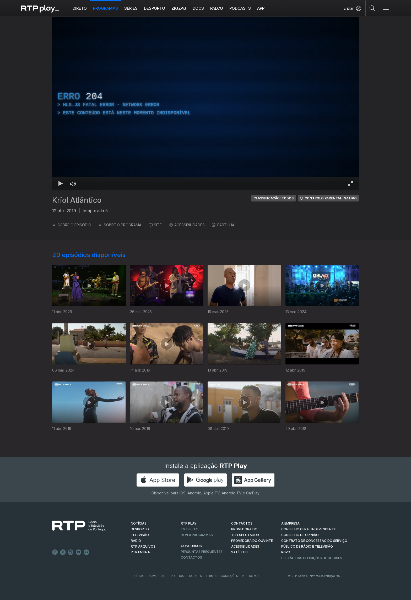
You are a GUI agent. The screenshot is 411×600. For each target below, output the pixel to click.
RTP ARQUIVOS (143, 546)
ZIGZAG (178, 8)
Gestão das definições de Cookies (311, 558)
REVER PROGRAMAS (197, 535)
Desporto (154, 8)
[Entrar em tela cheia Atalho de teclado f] (350, 183)
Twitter (63, 552)
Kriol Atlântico (76, 200)
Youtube (79, 552)
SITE (155, 225)
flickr (86, 552)
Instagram (71, 552)
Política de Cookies (186, 575)
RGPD (285, 552)
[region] (205, 103)
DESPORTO (140, 529)
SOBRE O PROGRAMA (120, 225)
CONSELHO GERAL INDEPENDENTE (308, 529)
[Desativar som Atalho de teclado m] (73, 183)
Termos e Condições (222, 575)
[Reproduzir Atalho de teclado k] (60, 183)
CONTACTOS (241, 523)
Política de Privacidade (149, 575)
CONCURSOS (191, 546)
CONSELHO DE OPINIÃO (300, 535)
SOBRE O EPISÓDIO (71, 225)
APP (260, 8)
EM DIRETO (189, 529)
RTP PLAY (189, 523)
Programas (105, 8)
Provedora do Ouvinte (252, 541)
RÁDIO (136, 541)
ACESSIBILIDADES (187, 225)
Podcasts (240, 8)
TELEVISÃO (140, 535)
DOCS (198, 8)
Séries (131, 8)
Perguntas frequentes (202, 552)
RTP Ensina (140, 552)
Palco (216, 8)
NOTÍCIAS (139, 523)
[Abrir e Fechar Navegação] (386, 8)
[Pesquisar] (372, 8)
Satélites (239, 552)
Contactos (191, 557)
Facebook (55, 552)
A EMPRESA (290, 523)
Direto (80, 8)
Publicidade (251, 575)
